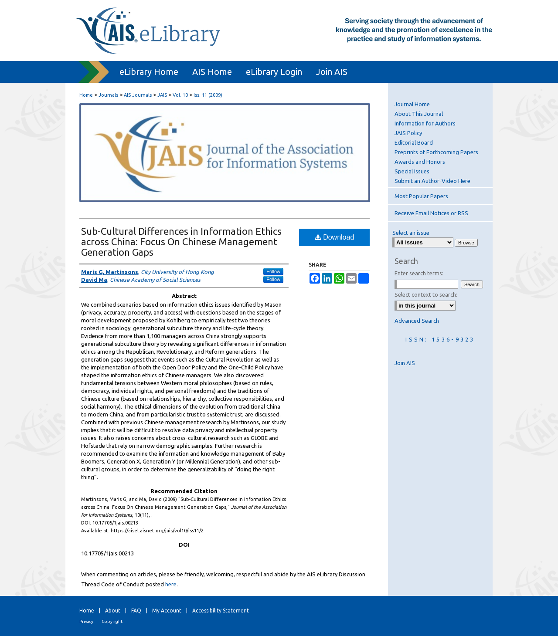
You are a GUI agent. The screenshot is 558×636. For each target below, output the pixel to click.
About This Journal (419, 114)
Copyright (112, 621)
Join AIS (405, 363)
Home (86, 95)
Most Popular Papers (421, 196)
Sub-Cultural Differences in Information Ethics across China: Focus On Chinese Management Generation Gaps (181, 241)
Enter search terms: (419, 273)
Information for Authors (425, 123)
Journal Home (412, 104)
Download (334, 237)
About (112, 610)
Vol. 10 (180, 95)
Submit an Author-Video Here (432, 181)
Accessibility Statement (220, 610)
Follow (273, 271)
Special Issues (412, 171)
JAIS (162, 95)
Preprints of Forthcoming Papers (436, 152)
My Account (166, 610)
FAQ (136, 610)
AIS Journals (138, 95)
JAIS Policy (408, 133)
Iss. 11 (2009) (208, 95)
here (171, 584)
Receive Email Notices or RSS (431, 213)
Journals (108, 95)
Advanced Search (417, 321)
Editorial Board (414, 142)
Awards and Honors (420, 162)
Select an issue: (411, 233)
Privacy (86, 621)
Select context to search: (426, 294)
